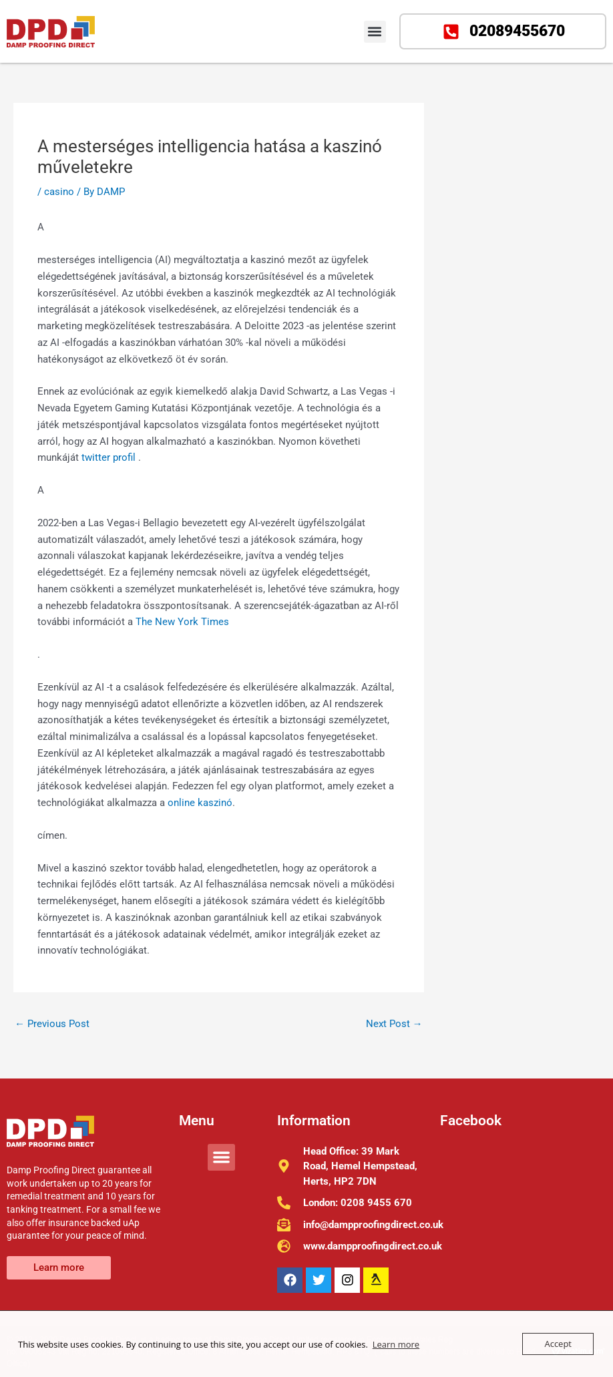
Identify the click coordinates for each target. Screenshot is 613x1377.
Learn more (396, 1344)
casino (59, 192)
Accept (558, 1344)
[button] (375, 32)
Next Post (394, 1024)
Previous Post (52, 1024)
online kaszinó (200, 803)
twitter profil (109, 457)
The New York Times (182, 622)
